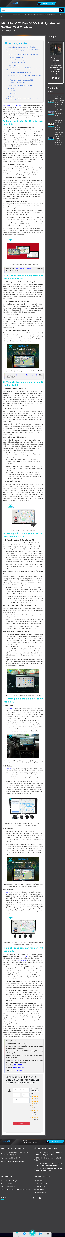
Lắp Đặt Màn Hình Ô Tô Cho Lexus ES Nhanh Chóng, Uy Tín (59, 113)
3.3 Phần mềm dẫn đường (16, 63)
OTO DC (25, 956)
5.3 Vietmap (11, 94)
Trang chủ (4, 15)
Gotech (8, 769)
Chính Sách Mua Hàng (9, 1184)
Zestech (9, 708)
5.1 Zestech (11, 88)
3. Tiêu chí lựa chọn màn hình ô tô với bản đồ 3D (22, 55)
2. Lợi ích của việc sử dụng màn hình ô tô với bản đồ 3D (23, 51)
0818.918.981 (18, 1065)
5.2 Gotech (11, 91)
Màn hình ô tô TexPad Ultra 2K (26, 375)
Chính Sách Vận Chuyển (9, 1181)
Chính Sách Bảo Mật (8, 1187)
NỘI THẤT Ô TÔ (39, 1181)
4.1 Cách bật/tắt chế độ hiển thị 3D (19, 73)
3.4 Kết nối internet (14, 66)
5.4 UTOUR (11, 96)
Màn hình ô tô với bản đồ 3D (13, 106)
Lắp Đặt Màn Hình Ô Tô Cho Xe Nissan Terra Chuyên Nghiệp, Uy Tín (59, 102)
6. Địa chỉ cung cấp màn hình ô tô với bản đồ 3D (22, 99)
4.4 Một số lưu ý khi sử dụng (17, 83)
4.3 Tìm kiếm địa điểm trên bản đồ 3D (20, 80)
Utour (8, 892)
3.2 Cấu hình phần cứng (16, 60)
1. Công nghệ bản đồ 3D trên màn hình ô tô (21, 47)
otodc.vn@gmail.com (18, 1071)
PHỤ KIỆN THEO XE (40, 1190)
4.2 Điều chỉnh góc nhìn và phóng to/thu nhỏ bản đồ (24, 77)
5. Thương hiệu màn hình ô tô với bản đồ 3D (21, 86)
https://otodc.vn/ (18, 1068)
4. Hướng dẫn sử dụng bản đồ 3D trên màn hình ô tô (23, 69)
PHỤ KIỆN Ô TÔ (39, 1187)
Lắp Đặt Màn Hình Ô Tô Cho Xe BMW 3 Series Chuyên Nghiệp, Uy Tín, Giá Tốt (59, 138)
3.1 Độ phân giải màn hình (16, 58)
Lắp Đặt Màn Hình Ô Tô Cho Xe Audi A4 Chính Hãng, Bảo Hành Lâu (59, 125)
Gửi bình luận (21, 1124)
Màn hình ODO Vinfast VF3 (25, 269)
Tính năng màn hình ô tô (16, 15)
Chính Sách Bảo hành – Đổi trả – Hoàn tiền (15, 1190)
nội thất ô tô (21, 960)
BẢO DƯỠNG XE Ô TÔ (41, 1193)
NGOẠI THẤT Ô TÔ (40, 1184)
